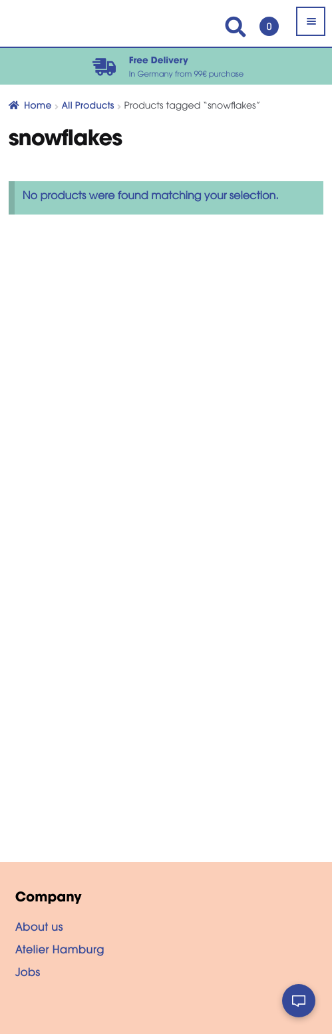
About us (39, 928)
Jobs (28, 974)
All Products (88, 106)
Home (37, 106)
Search (235, 27)
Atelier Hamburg (59, 951)
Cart (265, 20)
